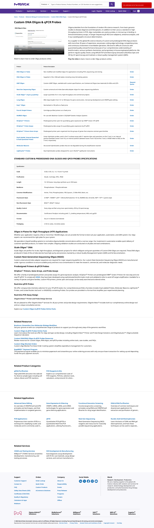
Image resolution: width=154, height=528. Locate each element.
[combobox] (77, 4)
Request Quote (132, 83)
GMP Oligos (20, 83)
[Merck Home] (21, 4)
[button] (97, 11)
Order (132, 72)
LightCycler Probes (23, 151)
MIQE (38, 277)
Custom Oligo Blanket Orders (25, 344)
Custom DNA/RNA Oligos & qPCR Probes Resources (33, 338)
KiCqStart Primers (23, 121)
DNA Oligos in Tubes (23, 72)
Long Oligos (21, 100)
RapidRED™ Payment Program (25, 349)
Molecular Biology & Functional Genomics (38, 17)
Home (15, 17)
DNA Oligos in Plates (23, 77)
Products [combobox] (44, 4)
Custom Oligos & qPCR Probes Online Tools (39, 309)
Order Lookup (110, 11)
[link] (24, 480)
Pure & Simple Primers (24, 110)
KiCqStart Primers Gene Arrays (27, 131)
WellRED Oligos (22, 115)
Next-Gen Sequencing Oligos (26, 89)
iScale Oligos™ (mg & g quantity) (27, 95)
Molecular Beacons (23, 146)
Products (21, 17)
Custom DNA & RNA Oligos (58, 17)
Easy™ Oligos (21, 105)
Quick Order (122, 11)
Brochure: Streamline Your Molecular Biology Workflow (35, 325)
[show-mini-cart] (135, 11)
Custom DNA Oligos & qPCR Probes (77, 17)
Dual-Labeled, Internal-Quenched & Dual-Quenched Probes (28, 138)
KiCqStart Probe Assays (25, 126)
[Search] (112, 4)
